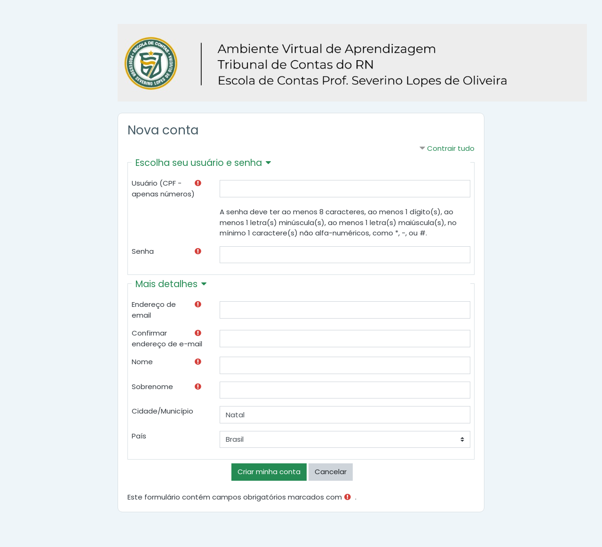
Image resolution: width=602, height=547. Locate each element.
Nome (142, 362)
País (139, 436)
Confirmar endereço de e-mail (167, 338)
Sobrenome (152, 386)
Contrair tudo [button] (451, 148)
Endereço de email (154, 309)
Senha (143, 251)
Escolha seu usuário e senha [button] (198, 162)
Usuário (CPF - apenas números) (163, 188)
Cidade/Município (162, 411)
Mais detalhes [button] (166, 284)
